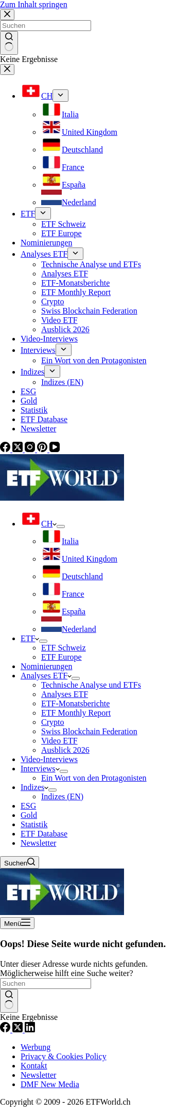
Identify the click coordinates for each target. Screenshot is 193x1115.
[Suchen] (19, 862)
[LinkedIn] (30, 1029)
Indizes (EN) (62, 796)
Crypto (52, 722)
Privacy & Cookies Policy (64, 1056)
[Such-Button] (9, 1001)
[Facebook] (6, 1029)
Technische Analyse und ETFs (91, 684)
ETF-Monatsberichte (75, 703)
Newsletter (38, 843)
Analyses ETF (46, 675)
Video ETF (59, 740)
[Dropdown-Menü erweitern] (61, 526)
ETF (30, 638)
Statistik (34, 824)
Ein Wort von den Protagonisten (94, 777)
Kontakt (34, 1065)
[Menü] (17, 923)
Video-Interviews (49, 759)
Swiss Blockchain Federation (89, 731)
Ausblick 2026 (65, 750)
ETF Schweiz (63, 647)
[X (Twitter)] (18, 1029)
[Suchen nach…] (45, 983)
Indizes (34, 787)
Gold (29, 815)
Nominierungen (46, 666)
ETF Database (44, 833)
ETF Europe (61, 657)
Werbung (35, 1047)
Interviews (40, 768)
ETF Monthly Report (76, 712)
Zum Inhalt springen (33, 4)
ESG (28, 805)
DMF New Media (50, 1084)
